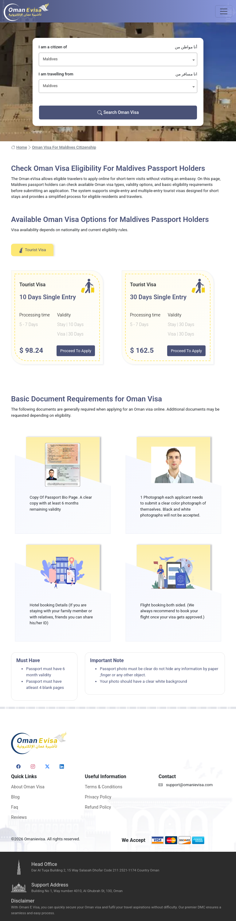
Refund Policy (98, 807)
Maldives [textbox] (50, 59)
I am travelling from (118, 74)
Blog (15, 796)
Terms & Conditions (103, 786)
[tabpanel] (118, 317)
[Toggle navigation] (223, 11)
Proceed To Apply (75, 350)
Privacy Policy (98, 796)
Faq (14, 807)
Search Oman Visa (118, 112)
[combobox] (118, 59)
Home (19, 147)
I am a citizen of (118, 47)
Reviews (19, 817)
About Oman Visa (28, 786)
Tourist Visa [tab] (32, 250)
